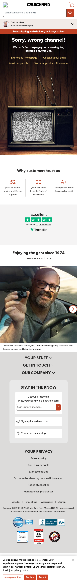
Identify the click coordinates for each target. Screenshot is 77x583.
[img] (5, 4)
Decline (30, 577)
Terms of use (30, 502)
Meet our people (18, 63)
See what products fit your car (51, 63)
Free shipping (39, 31)
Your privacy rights (38, 465)
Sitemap (62, 502)
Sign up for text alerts (34, 421)
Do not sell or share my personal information (38, 478)
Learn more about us (38, 258)
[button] (73, 309)
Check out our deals (54, 58)
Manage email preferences (38, 491)
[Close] (73, 559)
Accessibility (47, 502)
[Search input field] (38, 13)
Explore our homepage (24, 58)
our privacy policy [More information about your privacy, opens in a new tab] (19, 570)
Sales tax (16, 502)
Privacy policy (39, 458)
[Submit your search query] (70, 13)
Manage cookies (38, 472)
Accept (42, 577)
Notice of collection (38, 485)
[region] (38, 309)
